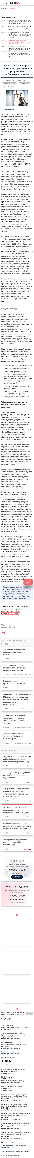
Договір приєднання (9, 1142)
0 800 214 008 (6, 1079)
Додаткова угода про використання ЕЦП (15, 1151)
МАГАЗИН (17, 877)
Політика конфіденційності (10, 1155)
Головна (4, 8)
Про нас (4, 1065)
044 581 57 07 (17, 899)
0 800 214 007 (6, 1073)
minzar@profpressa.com (10, 1039)
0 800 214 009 (17, 895)
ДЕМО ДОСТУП (28, 582)
